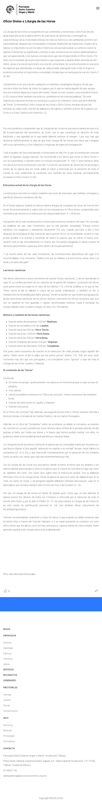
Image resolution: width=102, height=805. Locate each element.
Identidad (8, 648)
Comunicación (10, 710)
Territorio (8, 658)
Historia (7, 642)
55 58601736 (10, 770)
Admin (6, 664)
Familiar (7, 694)
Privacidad (8, 736)
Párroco (7, 653)
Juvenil (6, 700)
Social (6, 705)
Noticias (7, 730)
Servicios (8, 725)
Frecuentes (9, 741)
